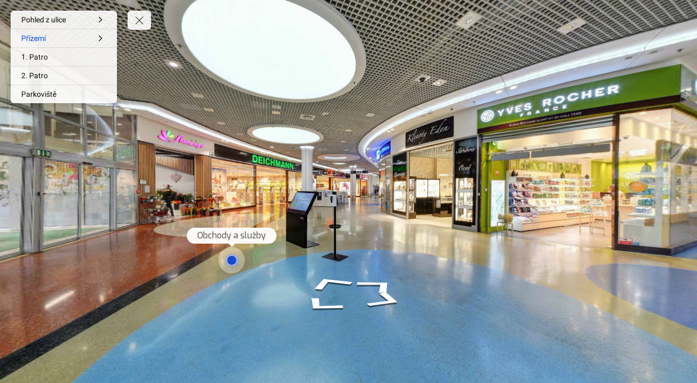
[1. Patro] (64, 57)
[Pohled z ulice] (64, 20)
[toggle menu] (139, 20)
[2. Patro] (64, 75)
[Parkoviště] (64, 94)
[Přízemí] (64, 38)
